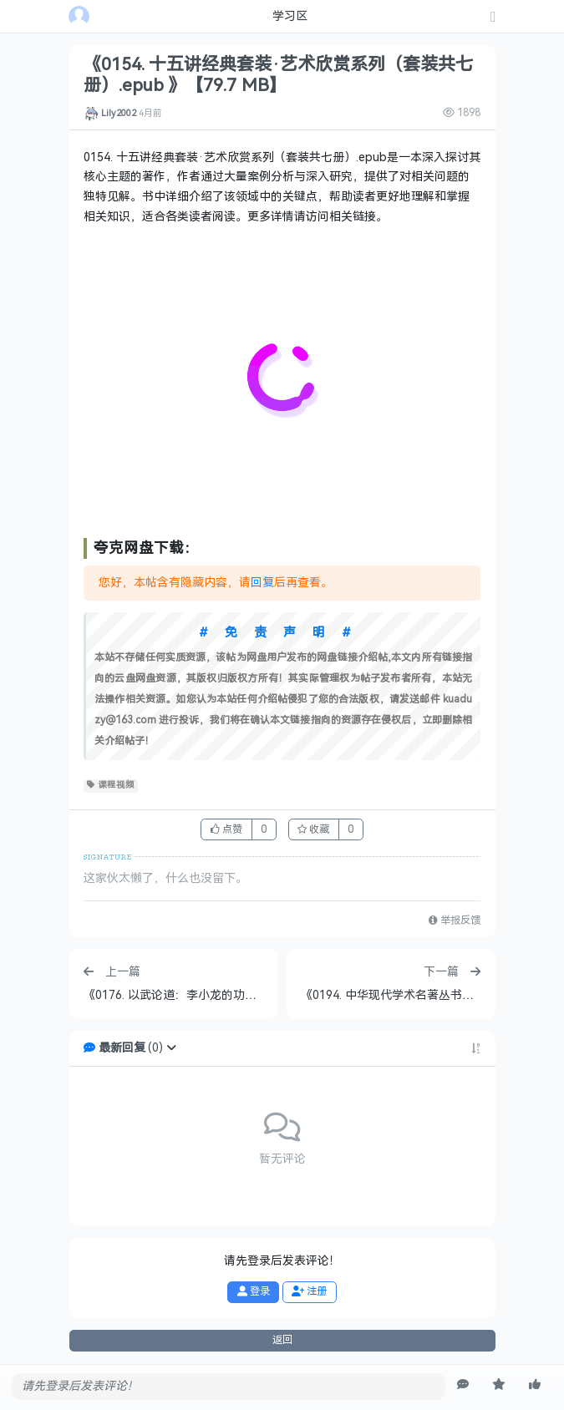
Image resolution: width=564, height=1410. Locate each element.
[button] (171, 1048)
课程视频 (111, 785)
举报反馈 (454, 920)
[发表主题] (492, 18)
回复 (262, 582)
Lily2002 (118, 113)
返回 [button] (282, 1340)
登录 (253, 1291)
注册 (309, 1291)
